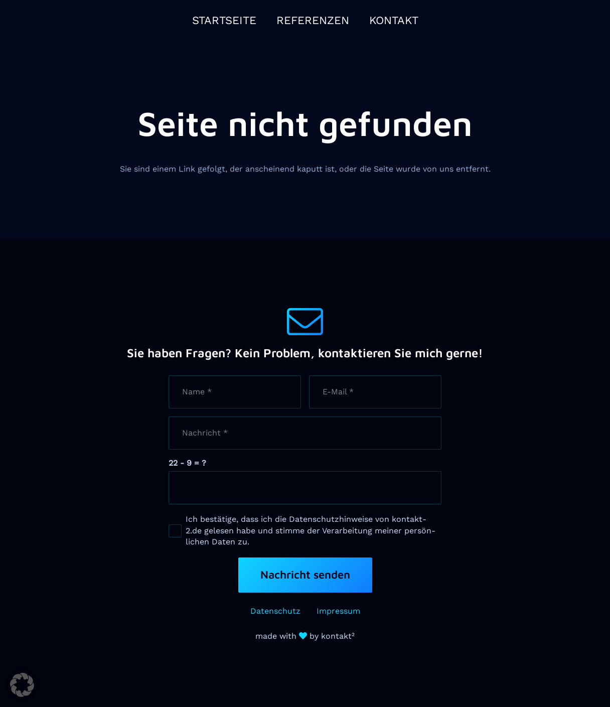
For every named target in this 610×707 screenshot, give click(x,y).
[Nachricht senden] (305, 575)
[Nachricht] (305, 433)
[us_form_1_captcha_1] (305, 487)
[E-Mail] (375, 391)
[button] (22, 685)
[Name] (235, 391)
